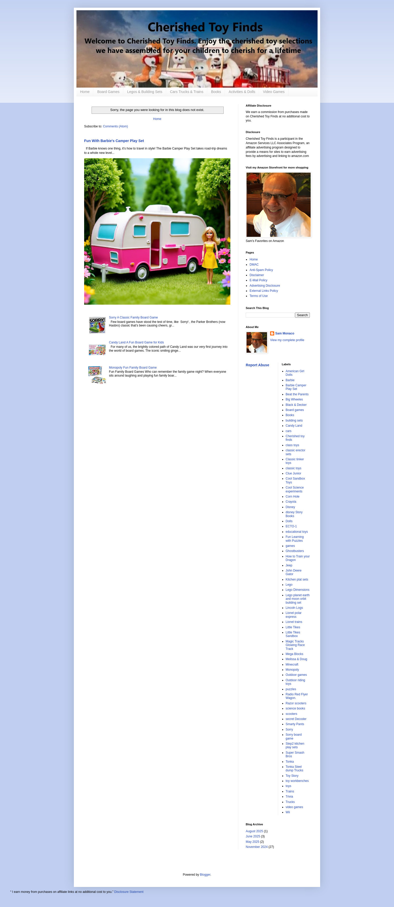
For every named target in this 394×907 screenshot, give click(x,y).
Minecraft (292, 664)
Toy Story (292, 776)
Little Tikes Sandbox (293, 634)
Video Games (274, 92)
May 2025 (252, 842)
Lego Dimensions (298, 590)
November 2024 (257, 847)
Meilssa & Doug (296, 659)
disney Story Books (294, 514)
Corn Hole (293, 496)
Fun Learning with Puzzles (295, 538)
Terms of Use (259, 296)
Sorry (289, 729)
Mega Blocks (294, 654)
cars (289, 431)
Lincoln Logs (294, 608)
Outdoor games (296, 675)
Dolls (289, 521)
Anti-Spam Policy (261, 270)
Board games (295, 410)
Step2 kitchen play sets (295, 745)
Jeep (289, 565)
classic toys (293, 468)
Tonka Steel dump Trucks (294, 768)
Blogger (205, 874)
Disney (290, 507)
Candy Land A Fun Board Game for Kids (136, 342)
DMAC (254, 264)
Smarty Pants (295, 724)
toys (288, 786)
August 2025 (254, 831)
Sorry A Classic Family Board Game (133, 317)
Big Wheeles (294, 399)
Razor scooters (296, 703)
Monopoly (292, 669)
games (290, 546)
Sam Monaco (284, 333)
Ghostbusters (295, 551)
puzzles (291, 689)
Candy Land (294, 425)
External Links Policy (264, 291)
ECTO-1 (291, 526)
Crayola (291, 501)
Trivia (289, 796)
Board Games (108, 92)
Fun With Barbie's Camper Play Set (114, 141)
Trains (290, 791)
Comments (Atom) (115, 126)
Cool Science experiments (295, 489)
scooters (291, 714)
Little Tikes (293, 627)
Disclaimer (257, 275)
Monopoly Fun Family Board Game (133, 367)
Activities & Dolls (242, 92)
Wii (288, 812)
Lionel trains (294, 622)
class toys (292, 445)
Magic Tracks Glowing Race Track (295, 645)
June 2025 (253, 836)
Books (216, 92)
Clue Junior (293, 473)
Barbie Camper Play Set (296, 387)
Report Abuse (257, 365)
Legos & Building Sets (144, 92)
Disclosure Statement (128, 892)
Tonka (290, 761)
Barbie (290, 380)
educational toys (297, 532)
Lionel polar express (294, 614)
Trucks (290, 802)
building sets (294, 420)
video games (294, 807)
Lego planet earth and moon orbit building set (298, 598)
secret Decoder (296, 719)
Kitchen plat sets (297, 579)
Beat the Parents (297, 394)
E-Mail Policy (258, 280)
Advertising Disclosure (265, 285)
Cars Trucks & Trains (186, 92)
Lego (289, 584)
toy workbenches (297, 781)
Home (85, 92)
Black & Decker (296, 405)
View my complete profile (287, 340)
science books (295, 708)
